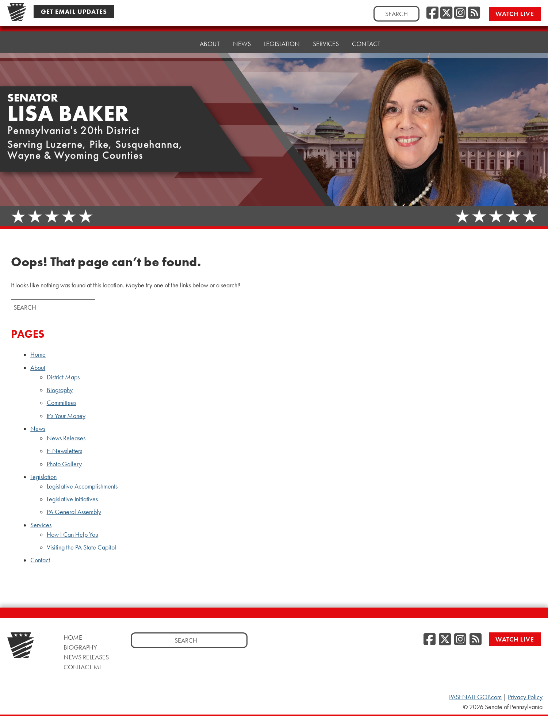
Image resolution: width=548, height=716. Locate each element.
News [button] (242, 43)
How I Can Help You (72, 535)
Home (177, 43)
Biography (60, 390)
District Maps (63, 377)
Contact (366, 38)
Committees (61, 403)
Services (40, 525)
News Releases (66, 438)
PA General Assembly (74, 512)
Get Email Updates (74, 11)
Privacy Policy (525, 697)
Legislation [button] (282, 42)
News (37, 429)
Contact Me (83, 667)
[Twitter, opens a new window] (446, 13)
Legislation (43, 477)
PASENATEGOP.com (475, 697)
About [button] (210, 43)
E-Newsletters (64, 451)
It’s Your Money (66, 416)
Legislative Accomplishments (82, 486)
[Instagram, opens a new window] (460, 13)
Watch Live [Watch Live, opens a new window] (514, 13)
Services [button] (326, 40)
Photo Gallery (64, 464)
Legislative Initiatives (72, 499)
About (37, 368)
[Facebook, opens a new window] (432, 13)
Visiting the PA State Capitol (81, 547)
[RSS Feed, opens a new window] (474, 13)
